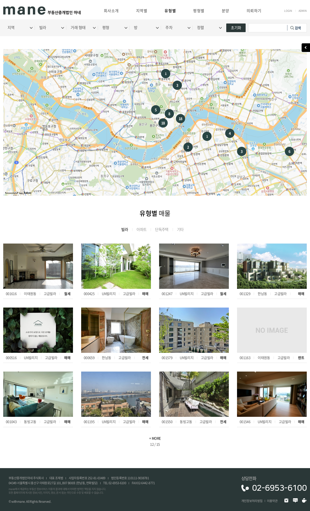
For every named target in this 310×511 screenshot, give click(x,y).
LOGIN (288, 11)
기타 (181, 229)
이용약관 (272, 500)
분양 (225, 11)
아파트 (141, 229)
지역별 (141, 11)
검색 (298, 27)
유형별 (170, 11)
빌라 (123, 229)
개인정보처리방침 (252, 500)
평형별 (199, 11)
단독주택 (162, 229)
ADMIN (303, 11)
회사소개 (111, 11)
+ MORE (155, 438)
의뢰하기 (254, 11)
